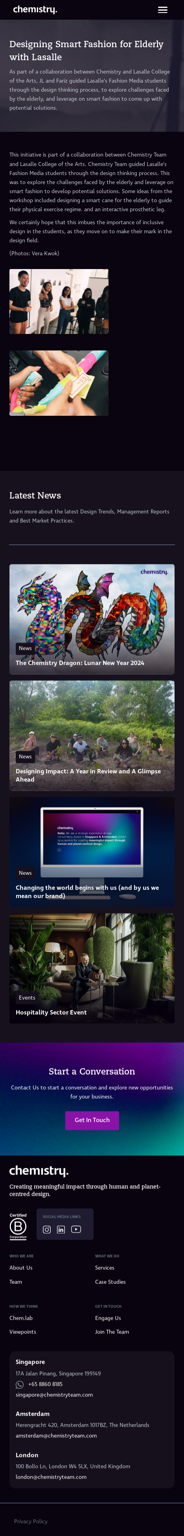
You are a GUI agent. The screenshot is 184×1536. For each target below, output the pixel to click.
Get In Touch (92, 1121)
